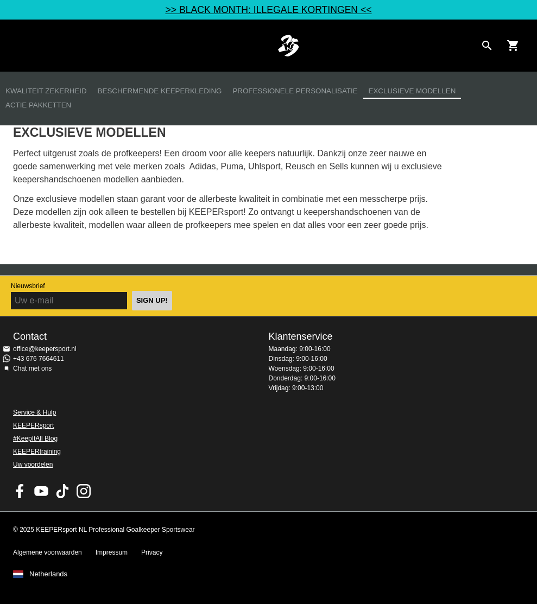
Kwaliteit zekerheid (46, 91)
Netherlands (48, 574)
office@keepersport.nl (45, 349)
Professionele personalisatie (294, 91)
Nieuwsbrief (28, 286)
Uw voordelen (33, 464)
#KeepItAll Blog (35, 438)
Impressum (112, 552)
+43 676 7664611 (38, 359)
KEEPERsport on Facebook (20, 491)
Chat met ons (32, 368)
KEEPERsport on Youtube (41, 491)
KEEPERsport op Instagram (84, 491)
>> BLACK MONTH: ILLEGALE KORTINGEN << (268, 9)
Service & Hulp (34, 412)
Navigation (17, 46)
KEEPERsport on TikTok (62, 491)
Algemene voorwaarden (47, 552)
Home (288, 45)
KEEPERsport (33, 425)
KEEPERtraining (37, 451)
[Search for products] (487, 45)
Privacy (151, 552)
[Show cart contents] (513, 45)
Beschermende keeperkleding (160, 91)
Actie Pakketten (38, 105)
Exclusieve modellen (412, 91)
